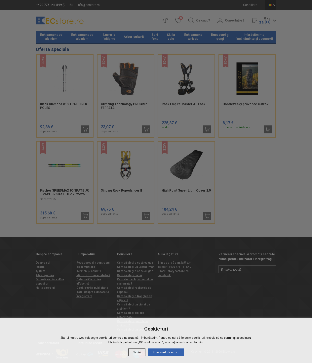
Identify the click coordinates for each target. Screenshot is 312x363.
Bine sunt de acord (166, 352)
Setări (137, 352)
